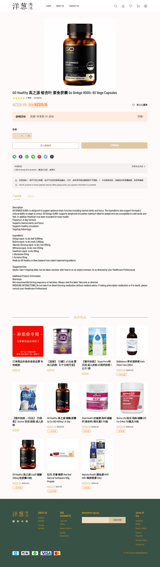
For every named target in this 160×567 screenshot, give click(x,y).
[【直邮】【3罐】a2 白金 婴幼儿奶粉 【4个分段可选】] (62, 349)
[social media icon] (13, 521)
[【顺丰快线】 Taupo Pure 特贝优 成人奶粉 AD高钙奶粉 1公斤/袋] (97, 351)
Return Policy (141, 528)
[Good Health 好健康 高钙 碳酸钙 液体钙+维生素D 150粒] (97, 408)
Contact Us (140, 544)
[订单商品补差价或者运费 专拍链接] (27, 349)
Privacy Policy (141, 540)
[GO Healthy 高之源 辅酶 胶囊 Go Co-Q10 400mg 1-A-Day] (62, 408)
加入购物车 (45, 145)
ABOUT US (60, 6)
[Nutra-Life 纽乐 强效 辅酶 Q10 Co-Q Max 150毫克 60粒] (132, 408)
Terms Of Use (140, 514)
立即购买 (114, 145)
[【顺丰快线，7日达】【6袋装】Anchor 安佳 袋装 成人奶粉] (27, 407)
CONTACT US (74, 6)
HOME (48, 6)
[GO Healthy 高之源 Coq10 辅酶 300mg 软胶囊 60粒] (27, 464)
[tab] (16, 197)
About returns (66, 528)
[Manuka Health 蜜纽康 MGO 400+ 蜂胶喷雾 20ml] (97, 464)
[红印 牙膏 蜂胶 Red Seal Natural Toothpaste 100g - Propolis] (62, 466)
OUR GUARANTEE (65, 514)
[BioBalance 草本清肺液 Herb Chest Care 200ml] (132, 351)
